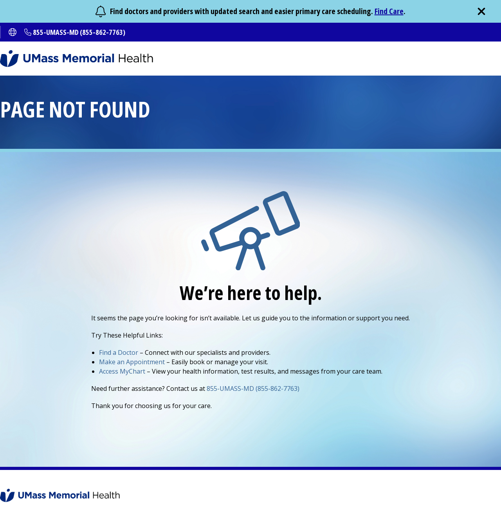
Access (122, 371)
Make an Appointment (132, 362)
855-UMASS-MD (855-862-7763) (79, 32)
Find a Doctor (118, 352)
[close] (481, 11)
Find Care (389, 11)
